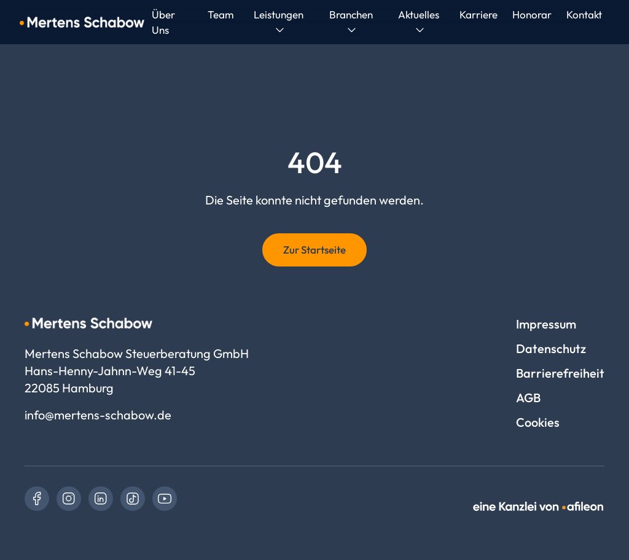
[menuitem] (221, 14)
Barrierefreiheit (560, 373)
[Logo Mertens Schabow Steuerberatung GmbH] (82, 22)
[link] (37, 498)
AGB (528, 397)
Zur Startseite (314, 249)
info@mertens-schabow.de (98, 414)
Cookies (538, 422)
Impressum (546, 324)
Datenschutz (551, 348)
